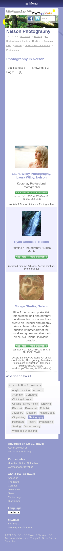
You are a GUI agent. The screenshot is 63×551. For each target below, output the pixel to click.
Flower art (31, 408)
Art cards (38, 390)
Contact (12, 485)
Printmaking (46, 421)
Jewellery (17, 412)
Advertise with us (18, 447)
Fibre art (17, 408)
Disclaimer (14, 501)
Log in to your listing (19, 451)
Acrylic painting (21, 390)
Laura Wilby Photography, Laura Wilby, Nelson (31, 175)
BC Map (38, 36)
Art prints (17, 394)
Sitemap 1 (14, 523)
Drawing (46, 403)
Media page (15, 497)
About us (13, 477)
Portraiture (18, 421)
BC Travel (25, 36)
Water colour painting (24, 430)
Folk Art (44, 408)
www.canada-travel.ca (20, 466)
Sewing (16, 426)
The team (13, 481)
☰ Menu (31, 3)
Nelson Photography (28, 31)
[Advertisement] (31, 109)
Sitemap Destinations (20, 527)
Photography (12, 50)
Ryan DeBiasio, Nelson (31, 241)
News (11, 493)
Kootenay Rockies (31, 41)
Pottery (32, 421)
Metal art (31, 412)
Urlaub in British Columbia (23, 463)
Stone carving (32, 426)
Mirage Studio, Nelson (31, 306)
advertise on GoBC (18, 376)
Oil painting (18, 417)
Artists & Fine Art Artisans (37, 45)
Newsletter (14, 489)
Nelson (18, 45)
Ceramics (31, 394)
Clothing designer (22, 399)
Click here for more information (31, 192)
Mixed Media (47, 412)
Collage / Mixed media (25, 403)
